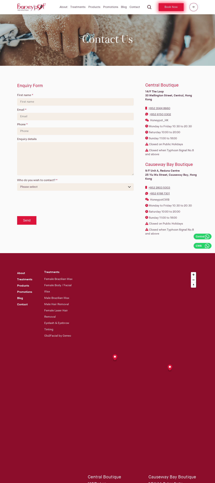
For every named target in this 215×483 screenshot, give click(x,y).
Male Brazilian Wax (56, 298)
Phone (21, 124)
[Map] (143, 367)
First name (24, 95)
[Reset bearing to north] (193, 285)
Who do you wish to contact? (36, 180)
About (63, 7)
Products (94, 7)
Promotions (110, 7)
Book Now (171, 7)
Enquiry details (27, 139)
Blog (124, 7)
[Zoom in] (193, 274)
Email (21, 110)
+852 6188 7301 (160, 193)
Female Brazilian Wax (58, 279)
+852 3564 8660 (159, 108)
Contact (135, 7)
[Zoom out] (193, 279)
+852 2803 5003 (159, 187)
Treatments (77, 7)
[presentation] (44, 204)
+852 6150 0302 (160, 114)
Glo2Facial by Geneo (57, 335)
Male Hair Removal (56, 304)
